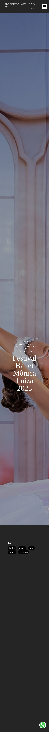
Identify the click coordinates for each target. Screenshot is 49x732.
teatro (22, 548)
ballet (12, 548)
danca (12, 552)
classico (24, 552)
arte (31, 548)
